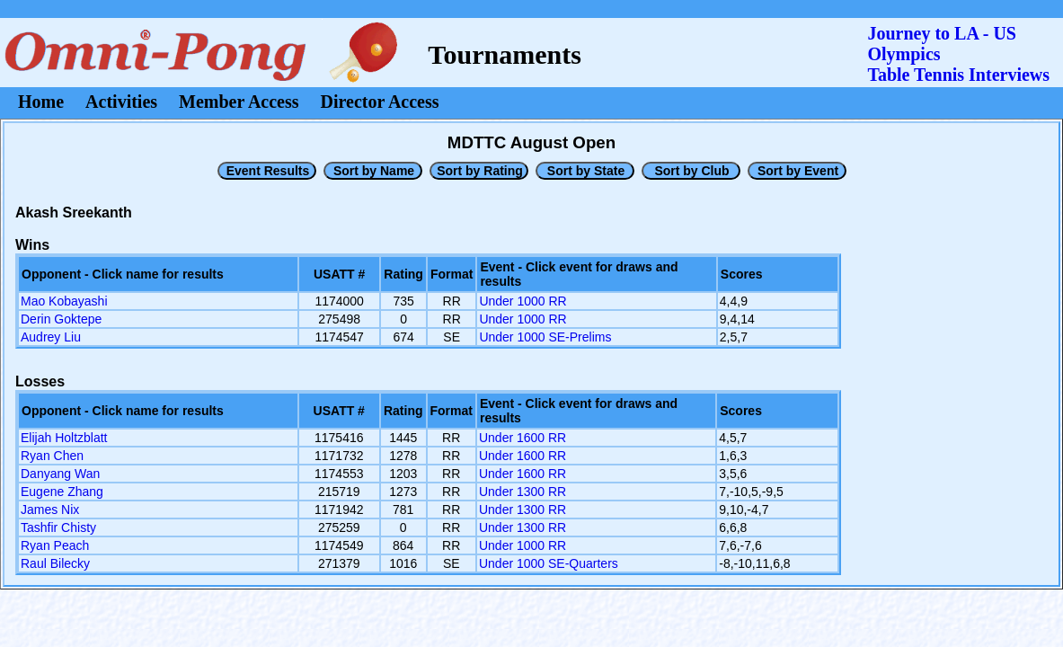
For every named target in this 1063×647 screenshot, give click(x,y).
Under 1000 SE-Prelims (545, 337)
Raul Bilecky (55, 563)
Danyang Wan (60, 473)
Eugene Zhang (62, 491)
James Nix (50, 509)
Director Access (380, 101)
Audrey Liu (51, 337)
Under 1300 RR (522, 491)
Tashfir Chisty (58, 527)
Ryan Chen (52, 455)
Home (41, 101)
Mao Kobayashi (64, 301)
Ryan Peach (55, 545)
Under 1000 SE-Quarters (548, 563)
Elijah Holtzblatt (64, 437)
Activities (121, 101)
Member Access (238, 101)
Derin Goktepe (61, 319)
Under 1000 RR (522, 301)
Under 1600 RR (522, 437)
